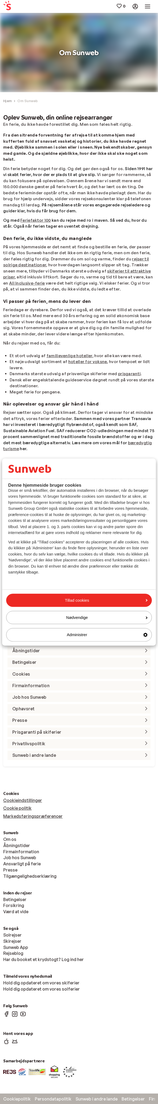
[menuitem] (15, 6)
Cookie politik (17, 808)
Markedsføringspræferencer (33, 816)
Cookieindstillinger (22, 800)
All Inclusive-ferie (27, 283)
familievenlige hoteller (69, 355)
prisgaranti (129, 373)
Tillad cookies (106, 600)
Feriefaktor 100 (35, 220)
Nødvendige (107, 617)
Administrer (107, 635)
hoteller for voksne (87, 361)
